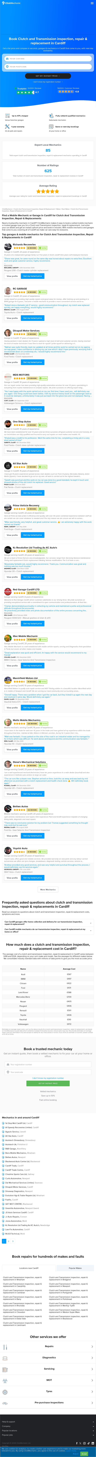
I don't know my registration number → (48, 82)
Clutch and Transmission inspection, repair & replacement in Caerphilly (22, 1285)
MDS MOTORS (21, 374)
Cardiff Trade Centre (14, 1170)
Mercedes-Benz (23, 997)
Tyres (49, 1391)
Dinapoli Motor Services (26, 330)
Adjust (75, 1453)
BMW (6, 660)
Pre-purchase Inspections (49, 1402)
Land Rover (23, 992)
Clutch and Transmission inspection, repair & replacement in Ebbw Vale (22, 1317)
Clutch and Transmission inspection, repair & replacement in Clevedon (22, 1311)
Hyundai (7, 571)
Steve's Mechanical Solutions (29, 762)
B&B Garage (10, 1149)
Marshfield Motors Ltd (25, 678)
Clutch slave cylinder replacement (30, 445)
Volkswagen (9, 403)
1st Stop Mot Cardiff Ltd (15, 1123)
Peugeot (8, 270)
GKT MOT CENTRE (13, 1204)
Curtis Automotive (13, 1178)
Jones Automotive (13, 1221)
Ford (6, 356)
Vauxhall (8, 702)
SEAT (6, 872)
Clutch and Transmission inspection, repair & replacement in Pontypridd (68, 1291)
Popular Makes (75, 1268)
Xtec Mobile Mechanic (25, 636)
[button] (92, 3)
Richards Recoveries (24, 244)
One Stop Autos (22, 421)
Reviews (34, 88)
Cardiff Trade (11, 1166)
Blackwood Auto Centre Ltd (17, 1161)
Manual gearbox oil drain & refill (36, 618)
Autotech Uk (10, 1144)
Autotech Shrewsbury (14, 1140)
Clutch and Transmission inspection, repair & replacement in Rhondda (22, 1304)
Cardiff (16, 252)
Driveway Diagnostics (14, 1191)
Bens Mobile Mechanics (15, 1153)
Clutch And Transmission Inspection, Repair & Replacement (34, 209)
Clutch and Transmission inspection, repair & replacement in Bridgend (68, 1278)
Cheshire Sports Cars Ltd (16, 1174)
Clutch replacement (25, 312)
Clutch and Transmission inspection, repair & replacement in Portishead (68, 1298)
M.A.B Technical (12, 1234)
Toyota (7, 312)
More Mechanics (48, 889)
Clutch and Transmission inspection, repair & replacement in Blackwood (68, 1317)
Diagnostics (49, 1357)
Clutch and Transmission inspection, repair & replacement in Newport (68, 1285)
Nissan (23, 1001)
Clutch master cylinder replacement (32, 270)
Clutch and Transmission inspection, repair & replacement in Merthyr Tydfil (68, 1304)
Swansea (38, 1183)
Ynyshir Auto (20, 848)
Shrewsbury (30, 1140)
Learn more (71, 1450)
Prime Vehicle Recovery (26, 505)
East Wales (65, 209)
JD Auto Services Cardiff (16, 1212)
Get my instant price (32, 276)
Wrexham (31, 1153)
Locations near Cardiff (28, 1268)
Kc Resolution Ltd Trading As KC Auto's (35, 547)
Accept (84, 1454)
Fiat (5, 487)
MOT (49, 1380)
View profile (12, 276)
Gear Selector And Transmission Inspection (36, 660)
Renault (23, 1010)
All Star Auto (20, 463)
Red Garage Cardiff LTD (26, 589)
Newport (22, 1157)
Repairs (49, 1346)
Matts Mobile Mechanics (26, 720)
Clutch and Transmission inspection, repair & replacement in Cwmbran (22, 1291)
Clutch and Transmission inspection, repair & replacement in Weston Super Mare (68, 1311)
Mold (24, 1221)
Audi (23, 974)
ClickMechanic (7, 209)
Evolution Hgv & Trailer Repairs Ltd (20, 1195)
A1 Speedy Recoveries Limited (18, 1127)
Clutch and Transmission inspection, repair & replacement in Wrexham (22, 1278)
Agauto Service (12, 1132)
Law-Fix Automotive (14, 1229)
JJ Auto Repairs (12, 1217)
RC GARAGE (20, 288)
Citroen (23, 983)
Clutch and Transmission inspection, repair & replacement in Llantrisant (22, 1324)
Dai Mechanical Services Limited (19, 1183)
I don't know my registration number (48, 1078)
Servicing (49, 1368)
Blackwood (35, 1161)
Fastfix (8, 1200)
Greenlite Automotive (14, 1208)
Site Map (5, 1446)
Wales (58, 209)
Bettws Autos (20, 806)
